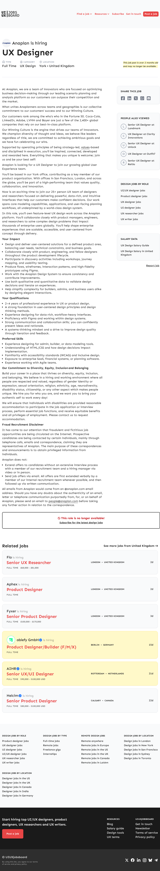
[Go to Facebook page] (133, 860)
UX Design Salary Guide (135, 245)
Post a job (151, 13)
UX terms (113, 837)
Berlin (95, 645)
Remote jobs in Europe (95, 745)
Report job (152, 265)
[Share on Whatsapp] (142, 98)
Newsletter (142, 828)
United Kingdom (61, 66)
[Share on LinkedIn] (129, 98)
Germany (108, 645)
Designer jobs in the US (16, 778)
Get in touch (133, 13)
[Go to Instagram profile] (144, 860)
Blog (110, 824)
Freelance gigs (52, 749)
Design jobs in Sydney (137, 754)
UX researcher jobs (132, 213)
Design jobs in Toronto (137, 758)
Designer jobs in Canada (17, 787)
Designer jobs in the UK (16, 782)
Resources (102, 14)
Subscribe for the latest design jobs (81, 522)
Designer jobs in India (15, 791)
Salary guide (115, 828)
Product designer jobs (134, 196)
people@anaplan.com (63, 501)
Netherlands (116, 673)
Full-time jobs (51, 741)
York (42, 66)
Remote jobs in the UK (94, 754)
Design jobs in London (137, 741)
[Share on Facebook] (123, 98)
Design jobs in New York (138, 745)
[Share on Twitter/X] (136, 98)
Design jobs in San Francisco (141, 749)
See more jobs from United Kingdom (129, 545)
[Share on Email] (149, 98)
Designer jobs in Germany (17, 795)
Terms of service (146, 832)
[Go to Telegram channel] (156, 860)
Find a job (85, 14)
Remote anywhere (92, 741)
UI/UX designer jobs (133, 190)
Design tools (115, 832)
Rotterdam (97, 673)
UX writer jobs (129, 219)
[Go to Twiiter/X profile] (127, 860)
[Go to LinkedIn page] (139, 860)
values (85, 147)
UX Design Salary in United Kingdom (137, 253)
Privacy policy (145, 837)
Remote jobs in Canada (95, 758)
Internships (50, 754)
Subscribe (118, 13)
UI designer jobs (131, 207)
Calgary (96, 700)
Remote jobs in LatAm (94, 762)
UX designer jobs (131, 202)
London (95, 562)
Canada (109, 700)
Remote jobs (50, 745)
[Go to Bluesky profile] (150, 860)
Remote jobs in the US (94, 749)
